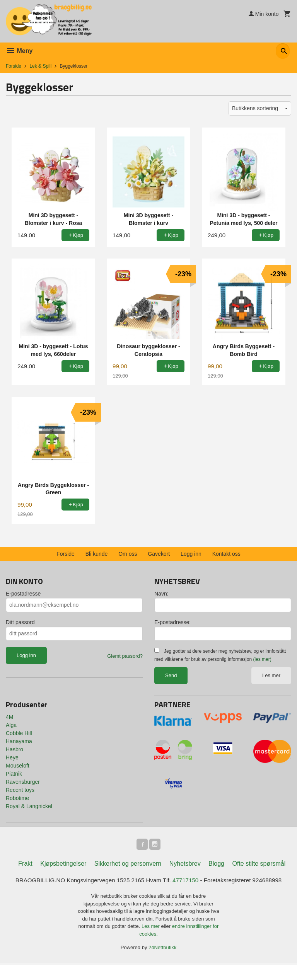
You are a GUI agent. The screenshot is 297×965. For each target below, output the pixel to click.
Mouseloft (17, 765)
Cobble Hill (19, 733)
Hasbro (14, 749)
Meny (19, 51)
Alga (11, 725)
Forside (13, 66)
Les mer (271, 675)
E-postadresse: (172, 622)
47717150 (187, 881)
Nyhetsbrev (185, 864)
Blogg (216, 864)
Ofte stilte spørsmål (258, 864)
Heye (12, 757)
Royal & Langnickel (29, 806)
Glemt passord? (125, 656)
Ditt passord (20, 622)
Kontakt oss (226, 554)
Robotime (17, 798)
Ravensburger (23, 782)
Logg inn (191, 554)
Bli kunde (96, 554)
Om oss (127, 554)
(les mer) (262, 659)
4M (9, 717)
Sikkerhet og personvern (127, 864)
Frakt (25, 864)
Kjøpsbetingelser (63, 864)
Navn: (161, 594)
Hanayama (19, 741)
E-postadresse (23, 594)
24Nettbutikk (162, 949)
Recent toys (20, 790)
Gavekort (159, 554)
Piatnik (14, 774)
